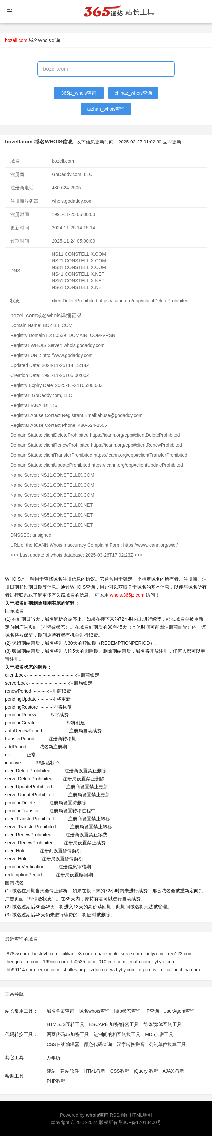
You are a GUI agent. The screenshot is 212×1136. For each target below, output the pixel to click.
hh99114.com (21, 969)
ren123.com (180, 953)
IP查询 (152, 1011)
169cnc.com (55, 961)
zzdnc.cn (97, 969)
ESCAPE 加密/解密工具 (114, 1024)
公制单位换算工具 (167, 1044)
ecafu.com (139, 961)
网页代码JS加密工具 (68, 1034)
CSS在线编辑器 (63, 1044)
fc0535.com (83, 961)
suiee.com (131, 953)
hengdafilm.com (23, 961)
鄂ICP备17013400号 (140, 1122)
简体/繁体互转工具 (162, 1024)
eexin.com (48, 969)
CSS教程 (119, 1071)
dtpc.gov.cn (150, 969)
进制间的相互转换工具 (117, 1034)
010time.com (112, 961)
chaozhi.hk (106, 953)
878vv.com (18, 953)
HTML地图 (141, 1115)
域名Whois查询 (44, 40)
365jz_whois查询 (78, 93)
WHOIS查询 (82, 587)
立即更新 (172, 141)
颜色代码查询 (98, 1044)
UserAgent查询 (179, 1011)
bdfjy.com (155, 953)
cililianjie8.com (77, 953)
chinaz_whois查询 (133, 93)
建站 (51, 1071)
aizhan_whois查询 (106, 109)
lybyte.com (164, 961)
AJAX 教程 (174, 1071)
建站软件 (69, 1071)
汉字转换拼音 (131, 1044)
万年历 (53, 1057)
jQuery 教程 (146, 1071)
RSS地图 (119, 1115)
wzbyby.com (123, 969)
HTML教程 (95, 1071)
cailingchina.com (182, 969)
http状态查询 (127, 1011)
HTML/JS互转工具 (65, 1024)
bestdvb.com (45, 953)
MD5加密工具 (159, 1034)
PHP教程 (56, 1081)
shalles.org (74, 969)
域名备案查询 (60, 1011)
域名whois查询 (94, 1011)
